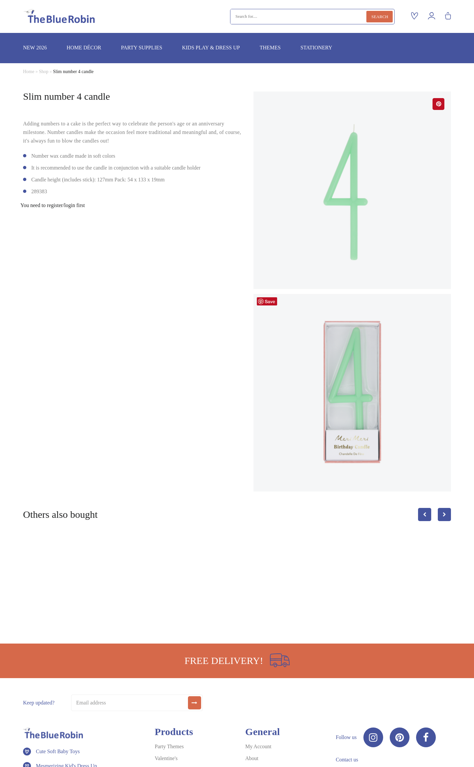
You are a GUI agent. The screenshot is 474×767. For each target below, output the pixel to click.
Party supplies (141, 47)
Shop (43, 71)
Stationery (316, 47)
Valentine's (166, 758)
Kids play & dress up (211, 47)
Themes (270, 47)
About (251, 758)
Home (28, 71)
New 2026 (35, 47)
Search (379, 16)
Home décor (83, 47)
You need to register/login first (52, 205)
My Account (258, 746)
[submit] (194, 702)
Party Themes (169, 746)
